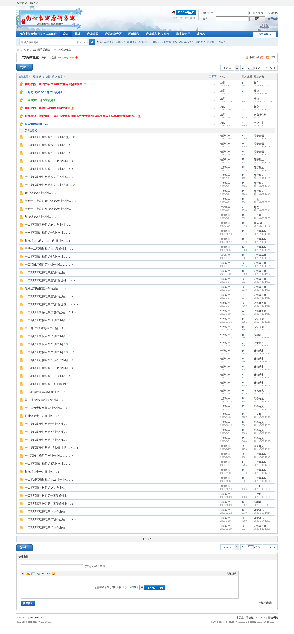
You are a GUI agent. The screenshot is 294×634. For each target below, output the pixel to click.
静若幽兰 (259, 159)
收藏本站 (33, 2)
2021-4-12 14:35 (262, 258)
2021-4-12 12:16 (262, 321)
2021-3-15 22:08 (262, 497)
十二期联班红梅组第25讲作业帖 (45, 137)
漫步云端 (259, 135)
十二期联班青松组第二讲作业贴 (45, 312)
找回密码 (273, 12)
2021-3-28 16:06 (262, 385)
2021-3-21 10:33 (262, 425)
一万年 (257, 215)
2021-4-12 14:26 (262, 274)
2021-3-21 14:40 (262, 409)
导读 (77, 34)
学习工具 (221, 41)
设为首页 (22, 2)
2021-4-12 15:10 (262, 234)
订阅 (273, 57)
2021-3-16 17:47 (262, 457)
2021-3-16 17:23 (262, 465)
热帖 (48, 76)
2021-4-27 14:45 (262, 170)
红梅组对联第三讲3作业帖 (41, 288)
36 (243, 454)
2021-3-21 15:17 (262, 401)
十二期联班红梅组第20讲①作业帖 (46, 360)
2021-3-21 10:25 (262, 441)
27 (243, 406)
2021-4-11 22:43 (262, 329)
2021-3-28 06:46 (262, 393)
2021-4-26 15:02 (262, 226)
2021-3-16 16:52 (262, 481)
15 (243, 151)
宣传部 (210, 41)
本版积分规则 (266, 602)
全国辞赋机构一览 (36, 124)
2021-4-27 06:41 (262, 210)
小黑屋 (240, 617)
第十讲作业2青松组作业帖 (41, 400)
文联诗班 (166, 41)
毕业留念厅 (183, 34)
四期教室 (132, 41)
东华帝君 (259, 122)
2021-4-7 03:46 (261, 337)
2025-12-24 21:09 (263, 101)
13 (243, 175)
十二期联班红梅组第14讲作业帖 (45, 511)
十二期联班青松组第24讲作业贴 (45, 224)
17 (243, 374)
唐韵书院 (18, 50)
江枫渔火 (259, 390)
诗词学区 (92, 34)
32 (243, 263)
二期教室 (109, 41)
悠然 (256, 207)
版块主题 (30, 130)
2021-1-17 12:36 (262, 529)
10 (243, 199)
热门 (41, 76)
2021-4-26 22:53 (262, 218)
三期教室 (120, 41)
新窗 (214, 76)
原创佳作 (133, 34)
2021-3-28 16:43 (262, 361)
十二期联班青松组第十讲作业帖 (45, 423)
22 (243, 279)
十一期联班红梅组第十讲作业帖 (45, 232)
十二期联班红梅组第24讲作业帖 (45, 145)
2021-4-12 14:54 (262, 242)
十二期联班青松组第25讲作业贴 (45, 344)
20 (243, 167)
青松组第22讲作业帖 (38, 192)
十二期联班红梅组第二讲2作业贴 (45, 304)
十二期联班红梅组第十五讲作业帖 (46, 384)
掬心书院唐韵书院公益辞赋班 (38, 34)
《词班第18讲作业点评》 (41, 100)
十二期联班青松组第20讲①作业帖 (46, 177)
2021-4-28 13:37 (262, 154)
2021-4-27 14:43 (262, 178)
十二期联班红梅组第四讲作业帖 (45, 463)
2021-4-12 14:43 (262, 250)
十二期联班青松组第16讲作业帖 (45, 336)
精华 (54, 76)
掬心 (256, 82)
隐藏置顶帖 (214, 84)
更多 (60, 76)
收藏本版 (256, 57)
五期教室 (143, 41)
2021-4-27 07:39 (262, 202)
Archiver (260, 617)
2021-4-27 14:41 (262, 186)
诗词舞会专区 (113, 34)
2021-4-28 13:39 (262, 146)
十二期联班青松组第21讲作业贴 (45, 184)
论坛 (65, 34)
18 (243, 255)
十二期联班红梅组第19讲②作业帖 (46, 368)
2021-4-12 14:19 (262, 298)
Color (28, 573)
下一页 (268, 67)
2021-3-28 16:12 (262, 377)
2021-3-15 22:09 (262, 489)
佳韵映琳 (225, 135)
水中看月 (259, 342)
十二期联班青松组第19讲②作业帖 (46, 161)
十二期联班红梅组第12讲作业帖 (45, 320)
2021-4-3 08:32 (261, 345)
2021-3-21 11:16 (262, 417)
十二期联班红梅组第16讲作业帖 (45, 527)
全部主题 (23, 76)
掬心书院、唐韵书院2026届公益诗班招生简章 (53, 84)
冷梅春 (257, 334)
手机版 (250, 617)
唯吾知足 (259, 398)
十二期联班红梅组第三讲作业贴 (45, 296)
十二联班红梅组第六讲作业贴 (43, 264)
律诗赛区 (200, 41)
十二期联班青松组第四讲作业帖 (45, 431)
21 (243, 295)
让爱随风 (259, 510)
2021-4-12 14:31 (262, 266)
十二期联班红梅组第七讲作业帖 (45, 256)
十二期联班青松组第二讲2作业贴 (45, 447)
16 (243, 143)
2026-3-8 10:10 (261, 85)
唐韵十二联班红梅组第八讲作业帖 (46, 248)
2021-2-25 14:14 (262, 513)
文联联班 (178, 41)
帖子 (79, 42)
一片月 (257, 414)
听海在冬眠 (260, 231)
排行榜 (200, 34)
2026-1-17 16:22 (262, 93)
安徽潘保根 (260, 114)
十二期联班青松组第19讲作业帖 (45, 169)
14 (243, 247)
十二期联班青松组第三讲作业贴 (45, 439)
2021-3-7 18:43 (261, 505)
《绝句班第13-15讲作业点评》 (44, 92)
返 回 (228, 67)
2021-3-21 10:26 (262, 433)
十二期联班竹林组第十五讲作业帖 (46, 495)
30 (243, 302)
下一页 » (147, 538)
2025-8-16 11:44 (262, 109)
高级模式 (231, 573)
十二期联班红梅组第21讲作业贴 (45, 352)
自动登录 (256, 12)
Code (48, 573)
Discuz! (34, 617)
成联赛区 (189, 41)
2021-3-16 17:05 (262, 473)
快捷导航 (263, 34)
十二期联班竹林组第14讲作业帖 (45, 487)
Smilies (53, 573)
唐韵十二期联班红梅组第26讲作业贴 (48, 208)
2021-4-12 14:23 (262, 282)
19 (243, 430)
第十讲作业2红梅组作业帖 (41, 328)
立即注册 (273, 18)
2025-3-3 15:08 (261, 117)
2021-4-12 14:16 (262, 306)
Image (33, 573)
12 (243, 135)
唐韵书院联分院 (41, 49)
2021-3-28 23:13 (262, 353)
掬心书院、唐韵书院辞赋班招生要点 (47, 108)
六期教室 (155, 41)
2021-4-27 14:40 (262, 194)
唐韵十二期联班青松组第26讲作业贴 (48, 200)
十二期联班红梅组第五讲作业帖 (45, 272)
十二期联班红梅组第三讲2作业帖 (45, 280)
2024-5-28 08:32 (262, 125)
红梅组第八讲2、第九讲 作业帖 (44, 240)
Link (38, 573)
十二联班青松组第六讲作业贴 (43, 408)
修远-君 (258, 223)
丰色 (256, 199)
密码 (205, 18)
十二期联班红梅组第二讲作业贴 (45, 519)
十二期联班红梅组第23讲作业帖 (45, 153)
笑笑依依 (259, 318)
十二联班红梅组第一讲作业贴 (43, 455)
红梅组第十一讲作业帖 (39, 471)
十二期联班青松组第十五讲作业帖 (46, 503)
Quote (43, 573)
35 (243, 518)
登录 (124, 587)
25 (243, 438)
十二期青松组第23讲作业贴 (42, 392)
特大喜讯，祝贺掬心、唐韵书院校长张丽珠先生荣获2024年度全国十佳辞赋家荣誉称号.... (81, 116)
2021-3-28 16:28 (262, 369)
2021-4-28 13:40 (262, 138)
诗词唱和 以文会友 (157, 34)
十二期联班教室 (62, 49)
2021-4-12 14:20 (262, 290)
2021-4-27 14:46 (262, 162)
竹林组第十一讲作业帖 (39, 415)
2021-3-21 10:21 (262, 449)
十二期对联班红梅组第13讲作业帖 (46, 479)
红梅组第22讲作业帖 (38, 216)
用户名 (206, 12)
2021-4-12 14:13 (262, 314)
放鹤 (222, 82)
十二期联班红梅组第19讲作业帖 (45, 376)
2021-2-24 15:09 (262, 521)
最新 (35, 76)
